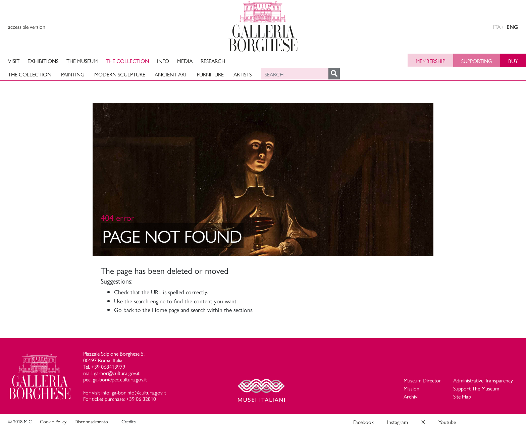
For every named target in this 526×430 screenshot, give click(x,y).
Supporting (476, 61)
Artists (242, 74)
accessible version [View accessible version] (26, 26)
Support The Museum (476, 388)
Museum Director (422, 380)
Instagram (397, 422)
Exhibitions (43, 61)
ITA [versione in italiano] (497, 26)
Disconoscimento (91, 421)
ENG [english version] (512, 27)
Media (185, 61)
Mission (411, 388)
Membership (430, 61)
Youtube (447, 422)
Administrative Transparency (483, 380)
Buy (513, 61)
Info (163, 61)
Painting (73, 74)
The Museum (82, 61)
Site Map (462, 396)
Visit (13, 61)
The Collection (127, 61)
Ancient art (171, 74)
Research (213, 61)
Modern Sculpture (119, 74)
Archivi (411, 396)
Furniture (210, 74)
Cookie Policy (53, 421)
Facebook (363, 422)
